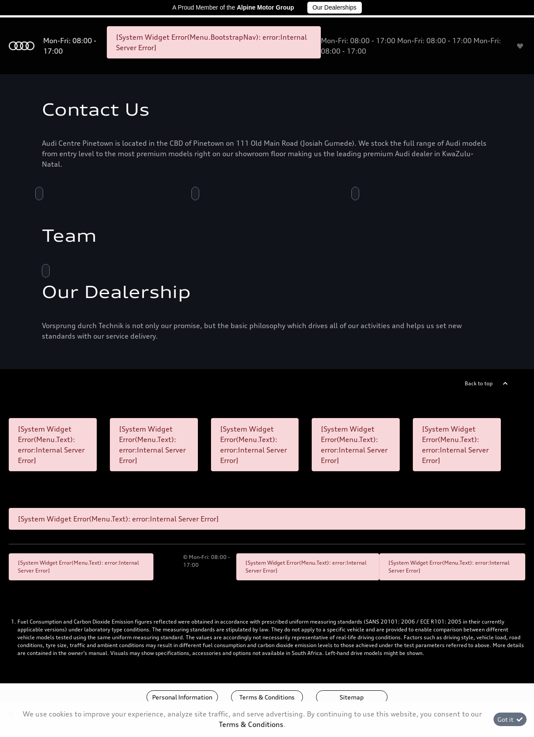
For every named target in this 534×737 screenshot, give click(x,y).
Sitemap (352, 697)
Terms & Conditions (267, 697)
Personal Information (182, 697)
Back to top (479, 383)
